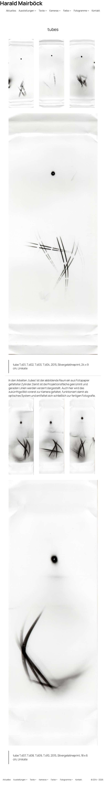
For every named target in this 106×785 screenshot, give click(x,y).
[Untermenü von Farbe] (70, 10)
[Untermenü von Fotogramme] (88, 10)
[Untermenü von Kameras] (59, 10)
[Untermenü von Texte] (46, 10)
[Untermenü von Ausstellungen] (35, 10)
